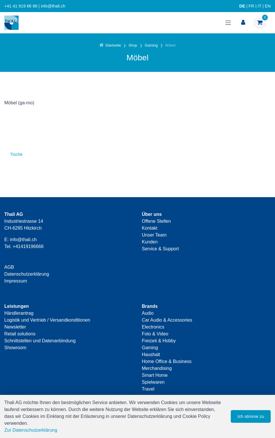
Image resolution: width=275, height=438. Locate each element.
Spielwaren (153, 382)
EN (268, 6)
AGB (9, 267)
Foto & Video (155, 333)
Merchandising (157, 368)
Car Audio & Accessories (167, 320)
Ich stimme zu (250, 416)
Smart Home (155, 375)
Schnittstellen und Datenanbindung (40, 340)
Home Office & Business (167, 361)
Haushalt (151, 354)
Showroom (15, 347)
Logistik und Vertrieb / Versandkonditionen (47, 320)
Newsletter (15, 326)
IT (259, 6)
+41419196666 (28, 246)
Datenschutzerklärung (26, 274)
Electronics (153, 326)
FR (251, 6)
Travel (148, 389)
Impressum (15, 280)
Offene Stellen (156, 221)
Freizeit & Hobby (159, 340)
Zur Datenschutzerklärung (30, 430)
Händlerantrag (18, 313)
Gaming (150, 347)
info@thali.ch (23, 239)
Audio (148, 313)
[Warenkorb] (259, 22)
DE (242, 6)
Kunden (150, 241)
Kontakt (149, 228)
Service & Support (160, 248)
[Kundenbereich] (243, 22)
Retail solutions (20, 333)
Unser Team (154, 235)
